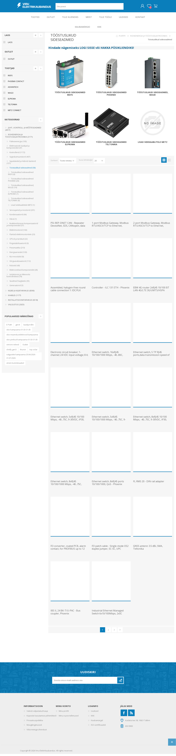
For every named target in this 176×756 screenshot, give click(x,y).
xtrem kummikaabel (15, 365)
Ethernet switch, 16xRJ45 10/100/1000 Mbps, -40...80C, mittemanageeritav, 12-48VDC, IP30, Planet (108, 358)
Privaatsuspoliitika (35, 722)
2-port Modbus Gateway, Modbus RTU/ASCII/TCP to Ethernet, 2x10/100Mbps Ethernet (151, 228)
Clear (35, 37)
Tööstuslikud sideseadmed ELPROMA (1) (20, 195)
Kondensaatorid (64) (18, 216)
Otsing (127, 7)
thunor (23, 351)
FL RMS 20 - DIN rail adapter (148, 483)
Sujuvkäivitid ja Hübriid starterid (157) (21, 164)
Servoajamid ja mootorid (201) (22, 212)
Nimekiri (169, 162)
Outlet (25, 346)
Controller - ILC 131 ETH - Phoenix (110, 289)
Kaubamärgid (97, 722)
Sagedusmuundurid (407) (20, 159)
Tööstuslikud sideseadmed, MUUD (152, 95)
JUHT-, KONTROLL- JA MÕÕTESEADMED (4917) (23, 130)
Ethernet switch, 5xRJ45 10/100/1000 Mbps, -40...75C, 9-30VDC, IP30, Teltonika (109, 421)
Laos (7, 37)
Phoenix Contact (16, 83)
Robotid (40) (15, 267)
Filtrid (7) (13, 221)
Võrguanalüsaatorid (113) (20, 263)
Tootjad (9, 70)
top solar (33, 351)
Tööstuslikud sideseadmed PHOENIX (111, 95)
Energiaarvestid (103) (18, 254)
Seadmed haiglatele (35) (19, 283)
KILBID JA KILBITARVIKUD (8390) (21, 292)
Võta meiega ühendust (37, 731)
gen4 (17, 326)
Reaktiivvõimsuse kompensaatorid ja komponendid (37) (22, 226)
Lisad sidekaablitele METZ (152, 144)
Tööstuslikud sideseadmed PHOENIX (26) (20, 181)
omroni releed (12, 346)
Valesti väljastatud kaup (37, 713)
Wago (10, 95)
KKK (92, 717)
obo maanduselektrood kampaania (22, 336)
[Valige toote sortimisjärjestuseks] (67, 163)
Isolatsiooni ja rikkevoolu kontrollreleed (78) (18, 277)
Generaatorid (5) (16, 287)
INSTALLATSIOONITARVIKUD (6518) (23, 302)
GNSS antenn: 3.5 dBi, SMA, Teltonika (148, 549)
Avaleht (122, 38)
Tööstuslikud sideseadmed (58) (23, 170)
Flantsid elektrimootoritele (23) (22, 236)
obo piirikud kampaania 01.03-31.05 (22, 341)
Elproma (12, 101)
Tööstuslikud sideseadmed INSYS (70, 95)
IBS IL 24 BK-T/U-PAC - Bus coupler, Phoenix (65, 614)
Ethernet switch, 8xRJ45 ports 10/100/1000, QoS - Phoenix (108, 485)
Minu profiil (64, 713)
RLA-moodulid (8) (17, 258)
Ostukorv (152, 7)
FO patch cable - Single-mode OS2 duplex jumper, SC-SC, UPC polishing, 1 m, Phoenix (110, 551)
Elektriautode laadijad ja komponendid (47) (18, 149)
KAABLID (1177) (14, 297)
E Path (9, 326)
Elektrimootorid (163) (18, 232)
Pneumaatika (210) (17, 249)
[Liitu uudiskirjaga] (85, 682)
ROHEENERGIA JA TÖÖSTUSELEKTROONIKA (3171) (19, 137)
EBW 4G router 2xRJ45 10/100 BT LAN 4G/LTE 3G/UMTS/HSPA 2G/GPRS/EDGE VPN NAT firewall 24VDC (151, 294)
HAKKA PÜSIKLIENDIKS (117, 50)
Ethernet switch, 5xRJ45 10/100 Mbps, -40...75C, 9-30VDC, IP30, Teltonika (67, 421)
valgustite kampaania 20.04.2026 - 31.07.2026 (21, 358)
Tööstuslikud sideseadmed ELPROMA (70, 145)
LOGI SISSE (87, 50)
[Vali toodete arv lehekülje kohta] (99, 163)
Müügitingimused (34, 727)
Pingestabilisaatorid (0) (19, 245)
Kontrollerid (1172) (17, 154)
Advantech (13, 89)
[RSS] (131, 715)
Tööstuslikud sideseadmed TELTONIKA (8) (20, 201)
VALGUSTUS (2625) (16, 306)
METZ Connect (14, 112)
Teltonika (12, 106)
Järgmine (120, 631)
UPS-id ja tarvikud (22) (18, 241)
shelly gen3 (11, 351)
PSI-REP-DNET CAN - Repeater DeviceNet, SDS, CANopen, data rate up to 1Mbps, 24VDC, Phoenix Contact (69, 229)
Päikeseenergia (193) (18, 143)
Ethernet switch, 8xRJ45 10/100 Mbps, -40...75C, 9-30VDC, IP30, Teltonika (150, 421)
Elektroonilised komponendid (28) (24, 272)
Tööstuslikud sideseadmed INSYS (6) (20, 175)
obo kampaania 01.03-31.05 (18, 331)
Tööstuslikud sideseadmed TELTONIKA (111, 145)
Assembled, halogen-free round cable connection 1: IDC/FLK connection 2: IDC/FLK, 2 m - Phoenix (68, 294)
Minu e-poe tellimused (68, 717)
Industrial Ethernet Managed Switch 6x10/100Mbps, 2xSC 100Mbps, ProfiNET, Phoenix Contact (108, 617)
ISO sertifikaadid (98, 727)
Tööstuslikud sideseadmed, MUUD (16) (21, 188)
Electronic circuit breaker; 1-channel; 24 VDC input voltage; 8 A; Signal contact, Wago (69, 357)
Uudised (94, 713)
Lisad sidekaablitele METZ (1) (23, 207)
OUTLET (9, 53)
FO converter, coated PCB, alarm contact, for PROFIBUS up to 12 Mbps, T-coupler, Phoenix (68, 551)
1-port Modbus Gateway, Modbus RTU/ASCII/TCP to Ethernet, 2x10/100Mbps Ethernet (110, 228)
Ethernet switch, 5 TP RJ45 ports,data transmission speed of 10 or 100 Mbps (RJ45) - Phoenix (151, 357)
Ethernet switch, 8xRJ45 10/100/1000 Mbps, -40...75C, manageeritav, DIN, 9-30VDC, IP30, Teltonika (70, 487)
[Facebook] (124, 715)
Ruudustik (164, 162)
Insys (10, 77)
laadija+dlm (28, 326)
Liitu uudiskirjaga (120, 682)
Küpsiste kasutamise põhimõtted (41, 717)
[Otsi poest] (90, 7)
